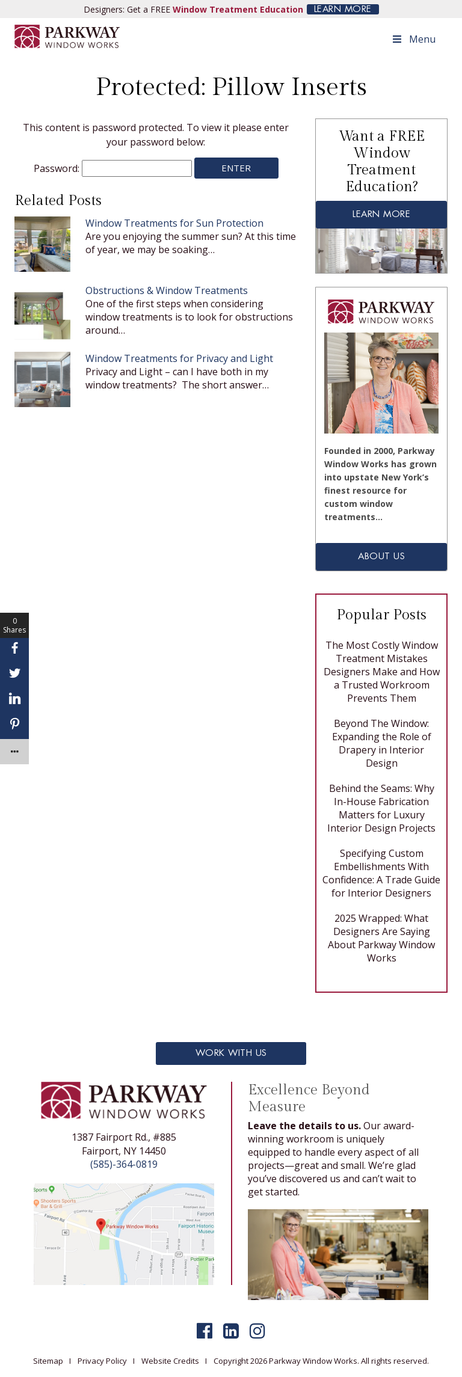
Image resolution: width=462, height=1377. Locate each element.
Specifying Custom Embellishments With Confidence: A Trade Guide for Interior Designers (381, 873)
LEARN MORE (343, 9)
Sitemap (48, 1360)
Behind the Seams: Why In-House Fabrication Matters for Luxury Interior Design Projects (381, 808)
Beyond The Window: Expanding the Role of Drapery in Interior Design (381, 743)
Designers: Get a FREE (193, 9)
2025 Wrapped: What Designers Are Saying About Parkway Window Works (381, 938)
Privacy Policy (102, 1360)
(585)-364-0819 (124, 1164)
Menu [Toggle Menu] (413, 39)
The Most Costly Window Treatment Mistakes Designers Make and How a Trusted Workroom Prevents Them (382, 672)
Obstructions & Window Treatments (166, 290)
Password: (113, 168)
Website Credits (170, 1360)
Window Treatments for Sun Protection (174, 223)
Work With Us (231, 1053)
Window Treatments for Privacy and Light (179, 358)
